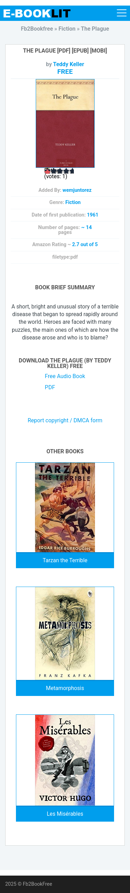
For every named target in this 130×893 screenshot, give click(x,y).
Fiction (73, 202)
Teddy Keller (68, 64)
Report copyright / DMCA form (65, 420)
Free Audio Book (65, 376)
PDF (50, 387)
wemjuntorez (77, 190)
